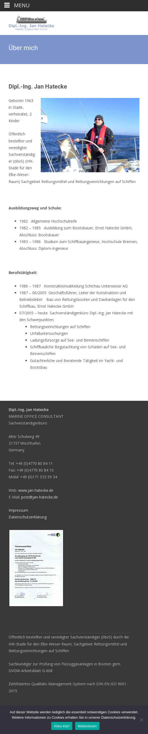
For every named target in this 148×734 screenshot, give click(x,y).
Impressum (18, 510)
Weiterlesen (87, 726)
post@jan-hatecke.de (39, 497)
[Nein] (141, 719)
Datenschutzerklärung (28, 516)
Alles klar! (62, 726)
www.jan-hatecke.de (35, 490)
